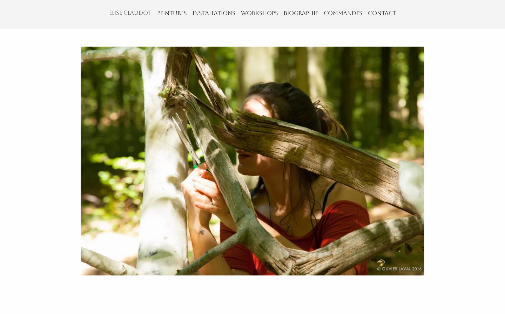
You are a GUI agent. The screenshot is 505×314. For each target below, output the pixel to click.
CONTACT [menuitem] (382, 13)
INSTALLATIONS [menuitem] (214, 13)
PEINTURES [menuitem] (172, 13)
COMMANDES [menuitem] (343, 13)
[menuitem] (130, 14)
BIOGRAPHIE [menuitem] (301, 13)
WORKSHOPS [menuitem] (259, 13)
